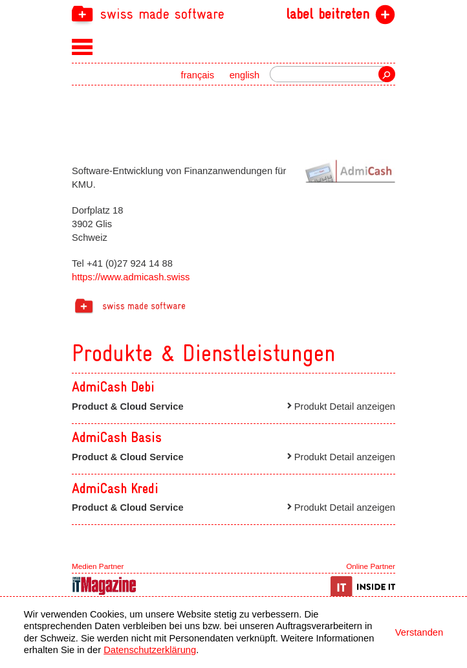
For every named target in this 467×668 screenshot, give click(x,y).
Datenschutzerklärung (149, 650)
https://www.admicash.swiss (131, 277)
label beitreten (327, 14)
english (245, 75)
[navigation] (233, 13)
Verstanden (419, 632)
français (198, 75)
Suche (386, 74)
